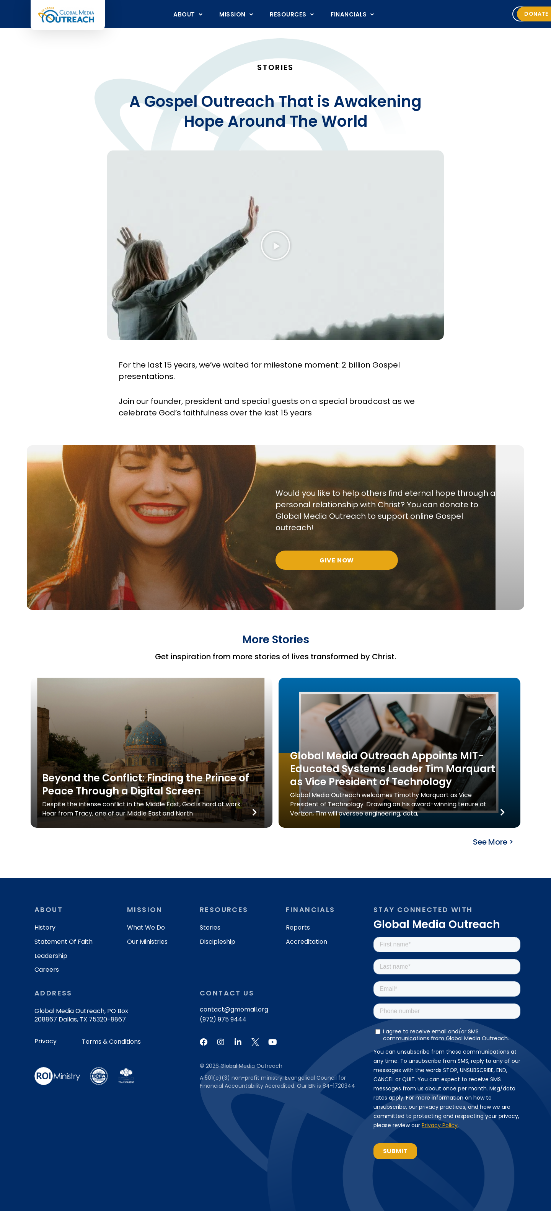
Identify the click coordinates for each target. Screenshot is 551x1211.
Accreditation (306, 941)
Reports (298, 927)
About (187, 14)
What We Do (146, 927)
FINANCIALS (352, 14)
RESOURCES (292, 14)
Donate (494, 14)
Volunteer (442, 14)
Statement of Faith (63, 941)
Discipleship (217, 941)
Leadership (50, 955)
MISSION (236, 14)
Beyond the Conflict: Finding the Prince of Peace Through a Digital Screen (145, 784)
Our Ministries (147, 941)
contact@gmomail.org (234, 1009)
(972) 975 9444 (223, 1019)
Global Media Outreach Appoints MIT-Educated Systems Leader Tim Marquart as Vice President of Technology (392, 769)
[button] (188, 14)
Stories (210, 927)
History (44, 927)
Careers (46, 969)
